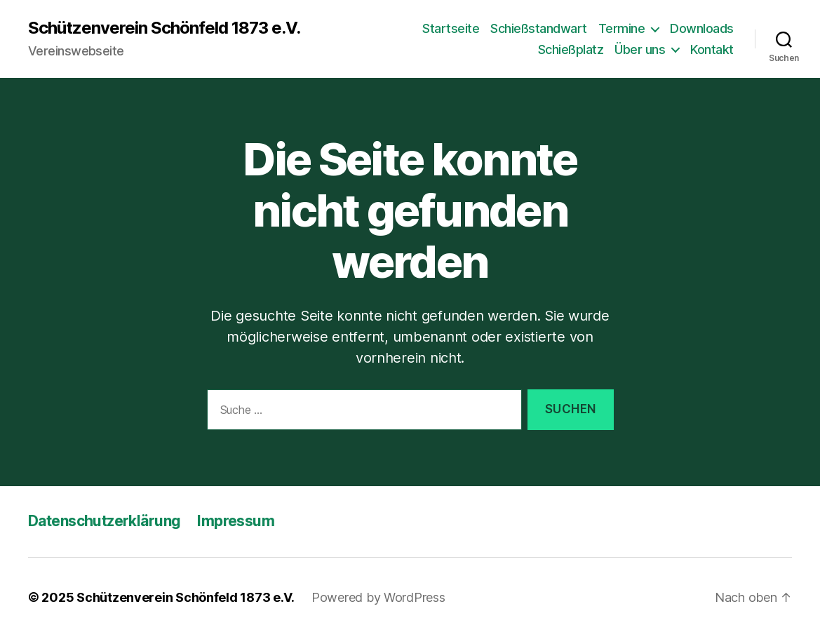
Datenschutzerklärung (104, 521)
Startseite (450, 28)
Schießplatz (571, 49)
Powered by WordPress (378, 597)
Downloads (702, 28)
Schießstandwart (538, 28)
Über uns (639, 49)
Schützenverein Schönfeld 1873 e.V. (164, 28)
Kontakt (712, 49)
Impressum (235, 521)
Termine (621, 28)
